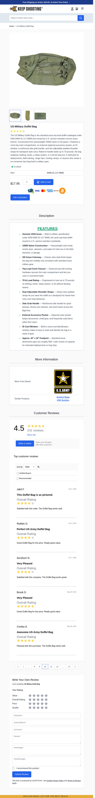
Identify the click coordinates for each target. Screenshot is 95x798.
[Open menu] (82, 8)
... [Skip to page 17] (63, 667)
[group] (18, 131)
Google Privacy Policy (55, 781)
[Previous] (18, 666)
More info (31, 435)
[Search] (81, 18)
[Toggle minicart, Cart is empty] (77, 9)
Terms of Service (74, 781)
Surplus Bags (63, 397)
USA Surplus (63, 400)
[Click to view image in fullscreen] (46, 69)
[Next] (75, 666)
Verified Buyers (25, 473)
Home (11, 26)
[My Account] (72, 9)
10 (46, 667)
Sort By (20, 467)
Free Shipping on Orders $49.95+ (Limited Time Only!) (46, 2)
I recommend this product (27, 768)
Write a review (25, 443)
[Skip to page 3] (29, 666)
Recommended (25, 478)
